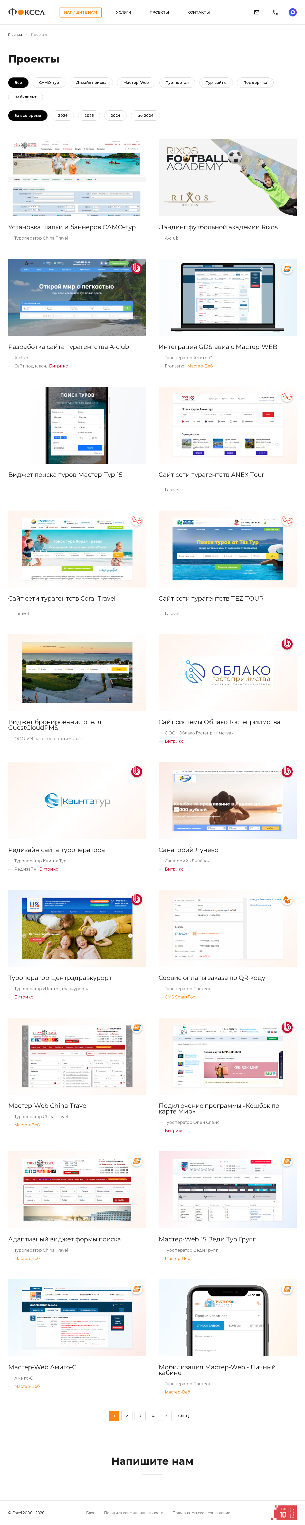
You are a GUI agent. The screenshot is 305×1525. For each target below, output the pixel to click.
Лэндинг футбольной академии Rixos (218, 227)
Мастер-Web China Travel (48, 1106)
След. (184, 1416)
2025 (89, 115)
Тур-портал (177, 82)
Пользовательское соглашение (201, 1513)
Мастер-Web (136, 82)
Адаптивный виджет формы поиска (64, 1239)
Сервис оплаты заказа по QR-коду (212, 978)
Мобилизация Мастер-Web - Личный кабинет (217, 1370)
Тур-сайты (216, 82)
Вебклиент (25, 97)
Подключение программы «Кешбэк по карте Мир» (219, 1108)
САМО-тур (49, 82)
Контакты (198, 12)
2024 (115, 115)
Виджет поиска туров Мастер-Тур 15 (65, 475)
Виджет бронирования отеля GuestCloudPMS (54, 725)
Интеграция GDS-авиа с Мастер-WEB (218, 347)
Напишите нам (80, 12)
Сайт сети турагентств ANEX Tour (211, 475)
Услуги (123, 12)
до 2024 (145, 115)
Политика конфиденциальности (133, 1513)
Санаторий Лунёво (188, 850)
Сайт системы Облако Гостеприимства (220, 722)
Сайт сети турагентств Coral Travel (62, 598)
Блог (90, 1513)
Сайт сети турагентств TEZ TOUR (211, 598)
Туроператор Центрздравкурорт (60, 978)
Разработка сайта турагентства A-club (68, 347)
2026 (63, 115)
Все (18, 82)
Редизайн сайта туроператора (56, 850)
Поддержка (255, 82)
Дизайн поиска (91, 82)
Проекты (159, 12)
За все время (28, 115)
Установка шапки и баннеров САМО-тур (72, 227)
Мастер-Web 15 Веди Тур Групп (208, 1239)
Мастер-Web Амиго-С (42, 1367)
